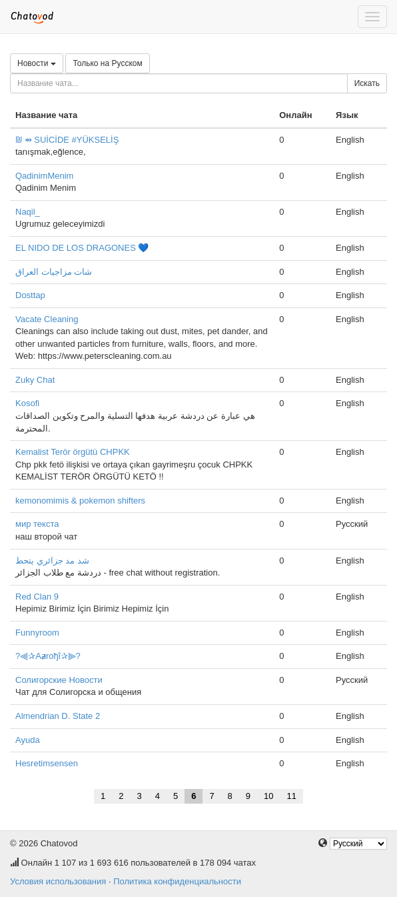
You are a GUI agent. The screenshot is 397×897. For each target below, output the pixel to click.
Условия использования (58, 881)
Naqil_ (27, 212)
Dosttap (30, 295)
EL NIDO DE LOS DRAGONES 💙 (82, 248)
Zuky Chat (35, 380)
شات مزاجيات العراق (53, 272)
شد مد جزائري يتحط (52, 561)
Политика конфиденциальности (177, 881)
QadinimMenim (44, 176)
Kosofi (27, 403)
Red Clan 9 (37, 597)
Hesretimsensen (46, 763)
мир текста (37, 524)
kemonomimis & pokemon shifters (80, 501)
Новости (36, 63)
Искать (367, 83)
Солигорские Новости (59, 680)
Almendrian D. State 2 (57, 716)
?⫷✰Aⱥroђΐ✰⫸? (48, 656)
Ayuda (27, 740)
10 (268, 796)
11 (291, 796)
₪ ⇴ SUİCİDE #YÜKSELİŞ (67, 140)
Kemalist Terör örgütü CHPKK (72, 452)
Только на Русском (107, 63)
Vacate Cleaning (46, 319)
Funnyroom (37, 633)
